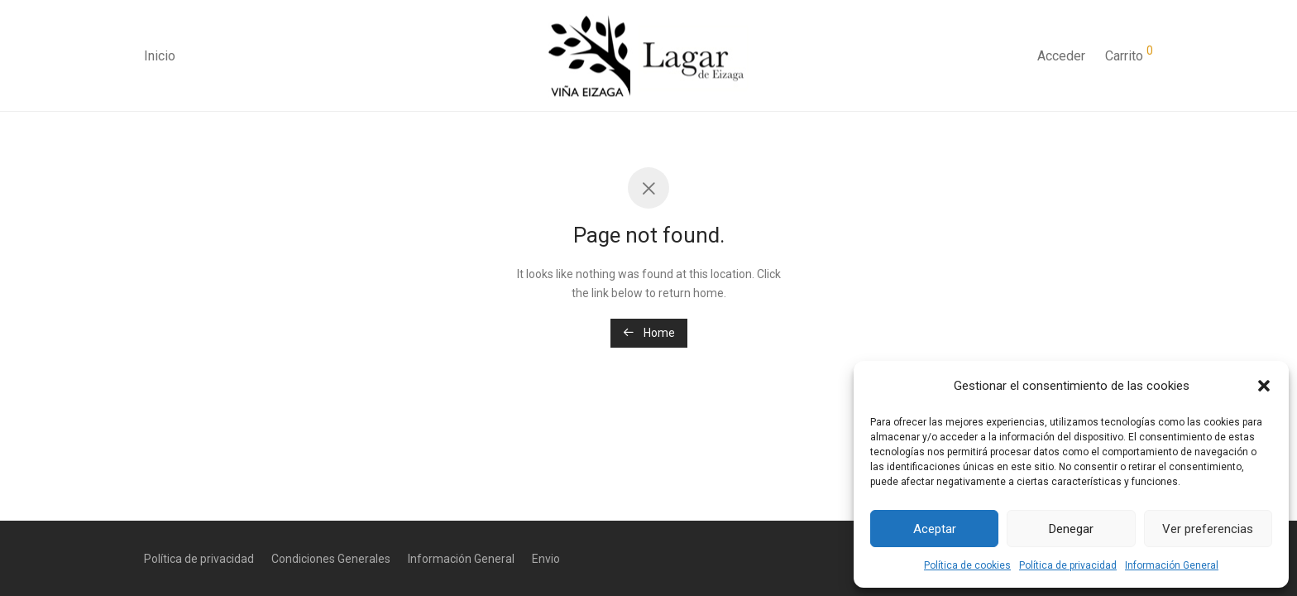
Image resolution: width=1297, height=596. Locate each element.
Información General (1171, 565)
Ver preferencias (1207, 529)
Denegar (1071, 529)
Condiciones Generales (330, 558)
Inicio (159, 56)
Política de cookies (967, 565)
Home (649, 332)
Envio (546, 558)
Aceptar (934, 529)
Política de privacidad (1068, 565)
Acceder (1061, 56)
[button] (1264, 385)
